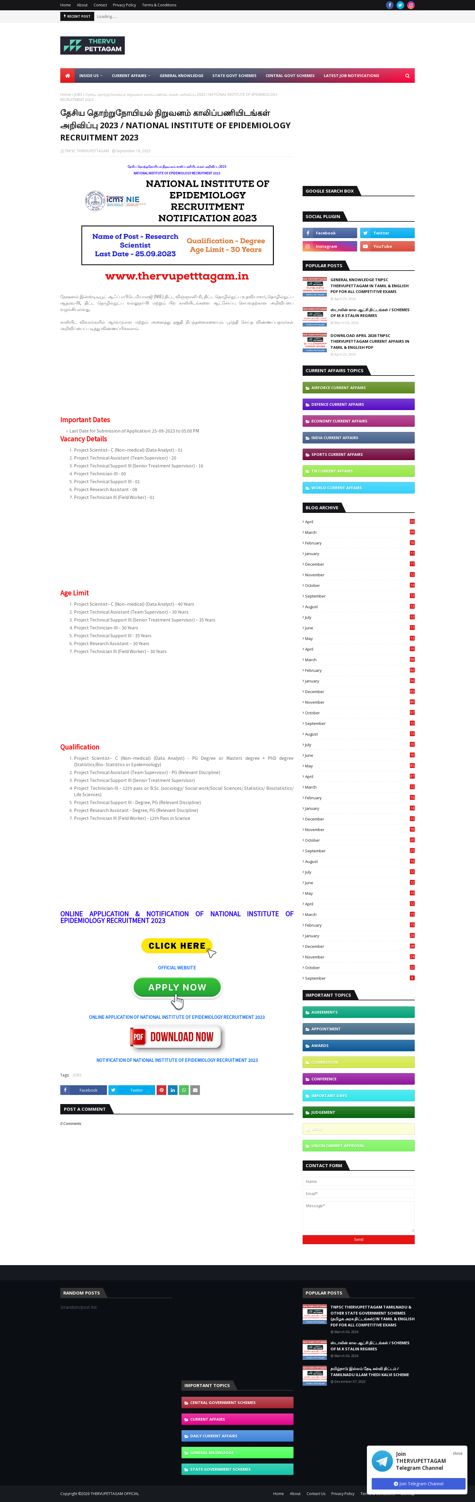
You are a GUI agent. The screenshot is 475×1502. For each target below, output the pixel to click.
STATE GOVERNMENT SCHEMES (220, 1469)
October (360, 585)
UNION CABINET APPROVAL (337, 1145)
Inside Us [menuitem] (89, 75)
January (360, 553)
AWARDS (320, 1045)
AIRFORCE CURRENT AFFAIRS (338, 387)
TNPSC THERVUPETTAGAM (87, 150)
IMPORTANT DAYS (329, 1095)
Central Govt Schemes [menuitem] (290, 75)
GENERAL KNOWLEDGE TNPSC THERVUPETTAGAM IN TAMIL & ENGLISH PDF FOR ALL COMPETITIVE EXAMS (370, 285)
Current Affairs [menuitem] (129, 75)
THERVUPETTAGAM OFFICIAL (115, 1493)
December (360, 564)
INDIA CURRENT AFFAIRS (334, 437)
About (82, 5)
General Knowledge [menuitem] (181, 75)
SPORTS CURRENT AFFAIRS (337, 454)
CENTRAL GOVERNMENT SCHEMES (223, 1402)
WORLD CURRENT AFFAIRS (336, 487)
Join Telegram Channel (418, 1484)
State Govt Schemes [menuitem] (234, 75)
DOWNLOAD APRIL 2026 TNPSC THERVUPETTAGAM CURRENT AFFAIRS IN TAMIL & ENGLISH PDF (370, 341)
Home (65, 5)
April (360, 521)
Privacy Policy (124, 5)
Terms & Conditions (159, 5)
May (360, 638)
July (360, 617)
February (360, 543)
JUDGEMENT (323, 1112)
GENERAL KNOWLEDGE (212, 1452)
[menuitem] (67, 75)
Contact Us (316, 1493)
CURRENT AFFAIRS (207, 1419)
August (360, 606)
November (360, 575)
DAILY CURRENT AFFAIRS (214, 1436)
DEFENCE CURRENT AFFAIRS (337, 404)
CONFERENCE (324, 1079)
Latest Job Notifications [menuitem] (351, 75)
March (360, 532)
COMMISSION (324, 1062)
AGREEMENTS (324, 1012)
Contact (100, 5)
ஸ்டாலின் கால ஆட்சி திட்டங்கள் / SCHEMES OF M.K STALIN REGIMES (370, 312)
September (360, 596)
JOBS (78, 94)
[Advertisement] (304, 45)
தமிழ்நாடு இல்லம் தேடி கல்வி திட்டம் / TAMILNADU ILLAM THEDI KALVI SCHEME (370, 1371)
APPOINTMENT (326, 1029)
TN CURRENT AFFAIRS (332, 471)
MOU (316, 1129)
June (360, 628)
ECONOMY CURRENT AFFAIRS (339, 421)
